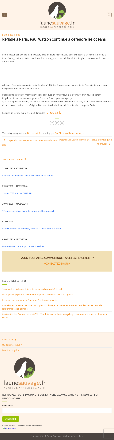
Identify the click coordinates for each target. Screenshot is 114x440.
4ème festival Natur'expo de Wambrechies (23, 246)
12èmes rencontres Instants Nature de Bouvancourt (28, 210)
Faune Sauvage (9, 339)
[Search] (109, 15)
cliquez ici (54, 112)
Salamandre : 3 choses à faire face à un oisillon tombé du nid (32, 289)
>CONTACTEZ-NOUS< (57, 263)
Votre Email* (7, 405)
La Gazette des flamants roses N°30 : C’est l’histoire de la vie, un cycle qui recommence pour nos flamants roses (54, 316)
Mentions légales (10, 350)
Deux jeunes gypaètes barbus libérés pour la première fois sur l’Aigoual (37, 294)
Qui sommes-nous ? (12, 344)
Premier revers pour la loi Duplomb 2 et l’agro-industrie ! (30, 299)
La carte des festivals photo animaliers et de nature (27, 175)
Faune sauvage (76, 132)
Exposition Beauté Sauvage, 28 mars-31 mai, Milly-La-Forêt (31, 228)
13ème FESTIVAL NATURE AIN (17, 193)
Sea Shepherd (62, 132)
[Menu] (4, 15)
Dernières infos (11, 35)
